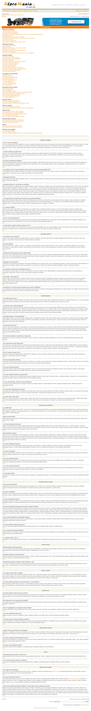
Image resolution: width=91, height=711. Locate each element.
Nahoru (3, 148)
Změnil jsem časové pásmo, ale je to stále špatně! (14, 48)
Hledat (35, 10)
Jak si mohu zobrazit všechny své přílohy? (12, 127)
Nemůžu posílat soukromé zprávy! (10, 100)
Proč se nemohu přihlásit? (8, 30)
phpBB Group (55, 671)
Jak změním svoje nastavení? (9, 45)
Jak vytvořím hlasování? (8, 60)
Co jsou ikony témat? (7, 85)
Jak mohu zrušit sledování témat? (10, 122)
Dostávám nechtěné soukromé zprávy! (11, 102)
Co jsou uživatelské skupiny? (9, 91)
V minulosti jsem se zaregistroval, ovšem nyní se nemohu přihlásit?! (18, 38)
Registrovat (78, 10)
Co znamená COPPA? (7, 39)
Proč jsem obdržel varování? (9, 66)
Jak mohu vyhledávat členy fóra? (10, 115)
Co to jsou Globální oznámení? (9, 80)
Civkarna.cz (14, 10)
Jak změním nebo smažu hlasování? (11, 62)
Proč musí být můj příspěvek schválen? (11, 70)
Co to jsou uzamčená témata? (9, 83)
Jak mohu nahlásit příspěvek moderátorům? (12, 67)
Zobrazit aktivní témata (19, 14)
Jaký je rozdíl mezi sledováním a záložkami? (13, 120)
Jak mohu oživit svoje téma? (9, 71)
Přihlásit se (85, 10)
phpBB (40, 707)
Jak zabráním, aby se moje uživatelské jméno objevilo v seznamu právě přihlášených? (22, 34)
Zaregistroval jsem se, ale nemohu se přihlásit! (13, 37)
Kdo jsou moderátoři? (7, 89)
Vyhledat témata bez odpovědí (8, 14)
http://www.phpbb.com (74, 678)
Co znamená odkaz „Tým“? (8, 97)
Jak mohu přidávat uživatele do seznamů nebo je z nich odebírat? (18, 108)
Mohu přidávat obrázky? (8, 78)
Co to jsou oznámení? (7, 81)
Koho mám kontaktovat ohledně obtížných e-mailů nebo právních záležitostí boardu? (22, 133)
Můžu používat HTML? (7, 76)
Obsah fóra (4, 16)
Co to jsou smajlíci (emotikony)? (10, 77)
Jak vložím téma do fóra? (8, 56)
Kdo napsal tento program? (8, 130)
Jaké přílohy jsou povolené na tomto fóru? (12, 126)
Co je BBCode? (6, 75)
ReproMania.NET (7, 10)
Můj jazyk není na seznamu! (9, 49)
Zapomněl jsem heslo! (7, 35)
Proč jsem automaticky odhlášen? (10, 33)
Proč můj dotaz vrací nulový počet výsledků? (13, 112)
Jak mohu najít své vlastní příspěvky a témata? (13, 116)
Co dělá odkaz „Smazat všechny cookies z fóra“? (14, 42)
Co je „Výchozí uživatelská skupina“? (11, 96)
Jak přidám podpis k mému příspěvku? (11, 59)
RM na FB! (20, 10)
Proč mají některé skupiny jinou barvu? (11, 94)
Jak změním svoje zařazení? (9, 51)
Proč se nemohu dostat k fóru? (9, 64)
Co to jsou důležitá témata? (8, 82)
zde (32, 673)
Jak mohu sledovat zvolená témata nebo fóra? (13, 121)
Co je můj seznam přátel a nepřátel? (11, 106)
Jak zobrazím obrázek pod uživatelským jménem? (14, 50)
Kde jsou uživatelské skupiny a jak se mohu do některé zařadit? (17, 92)
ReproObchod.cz (85, 704)
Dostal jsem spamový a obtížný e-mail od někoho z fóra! (15, 103)
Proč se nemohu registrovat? (9, 40)
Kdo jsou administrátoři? (8, 88)
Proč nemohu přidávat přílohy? (9, 65)
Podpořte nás (27, 10)
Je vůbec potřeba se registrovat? (10, 32)
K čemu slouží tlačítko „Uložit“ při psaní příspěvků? (14, 69)
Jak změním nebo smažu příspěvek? (11, 57)
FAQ (32, 10)
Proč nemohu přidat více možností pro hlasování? (14, 61)
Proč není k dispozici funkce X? (9, 132)
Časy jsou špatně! (6, 46)
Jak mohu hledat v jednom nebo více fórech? (13, 111)
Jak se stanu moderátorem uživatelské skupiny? (13, 93)
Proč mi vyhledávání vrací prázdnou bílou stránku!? (14, 114)
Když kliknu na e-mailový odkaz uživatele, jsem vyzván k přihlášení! (18, 53)
